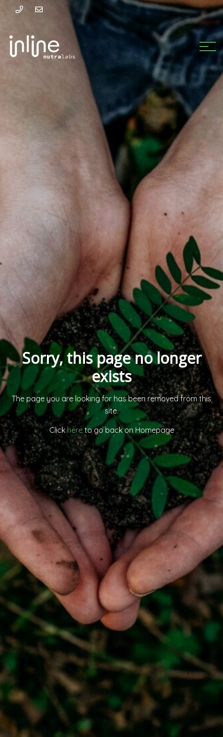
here (76, 430)
